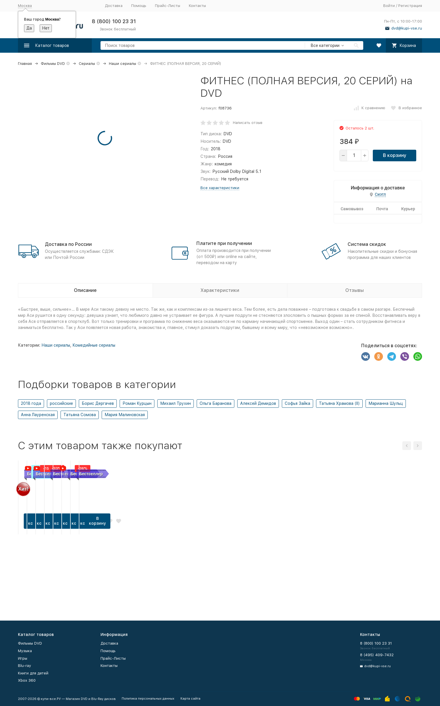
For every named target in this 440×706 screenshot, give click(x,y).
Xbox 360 (27, 680)
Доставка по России (68, 244)
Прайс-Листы (167, 5)
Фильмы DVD (53, 63)
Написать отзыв (247, 122)
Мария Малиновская (125, 414)
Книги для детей (33, 673)
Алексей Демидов (258, 403)
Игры (22, 658)
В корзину (394, 155)
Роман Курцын (137, 403)
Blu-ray (24, 665)
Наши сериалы (122, 63)
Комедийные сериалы (93, 345)
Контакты (197, 5)
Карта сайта (190, 698)
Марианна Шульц (385, 403)
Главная (25, 63)
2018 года (31, 403)
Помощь (138, 5)
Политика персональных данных (148, 698)
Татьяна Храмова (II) (339, 403)
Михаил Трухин (175, 403)
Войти (389, 5)
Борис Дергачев (98, 403)
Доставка (114, 5)
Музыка (25, 651)
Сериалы (87, 63)
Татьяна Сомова (79, 414)
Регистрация (410, 5)
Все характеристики (219, 188)
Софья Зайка (297, 403)
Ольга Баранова (215, 403)
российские (61, 403)
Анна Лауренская (38, 414)
